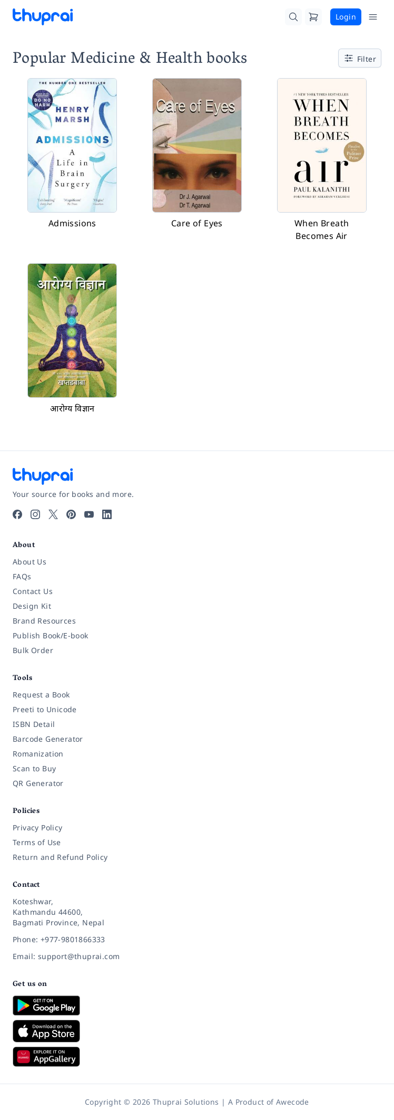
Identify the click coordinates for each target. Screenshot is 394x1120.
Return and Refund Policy (60, 857)
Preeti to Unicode (45, 709)
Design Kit (32, 606)
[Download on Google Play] (197, 1005)
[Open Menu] (373, 16)
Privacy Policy (38, 827)
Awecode (292, 1102)
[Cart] (313, 16)
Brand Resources (44, 621)
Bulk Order (33, 650)
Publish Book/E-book (50, 635)
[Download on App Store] (197, 1031)
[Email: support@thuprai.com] (197, 956)
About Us (29, 562)
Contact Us (33, 591)
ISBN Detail (34, 724)
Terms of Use (37, 842)
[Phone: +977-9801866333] (197, 939)
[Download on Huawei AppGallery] (197, 1057)
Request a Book (41, 695)
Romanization (38, 754)
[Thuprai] (43, 16)
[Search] (293, 16)
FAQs (22, 576)
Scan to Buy (34, 768)
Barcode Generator (48, 739)
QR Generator (38, 783)
